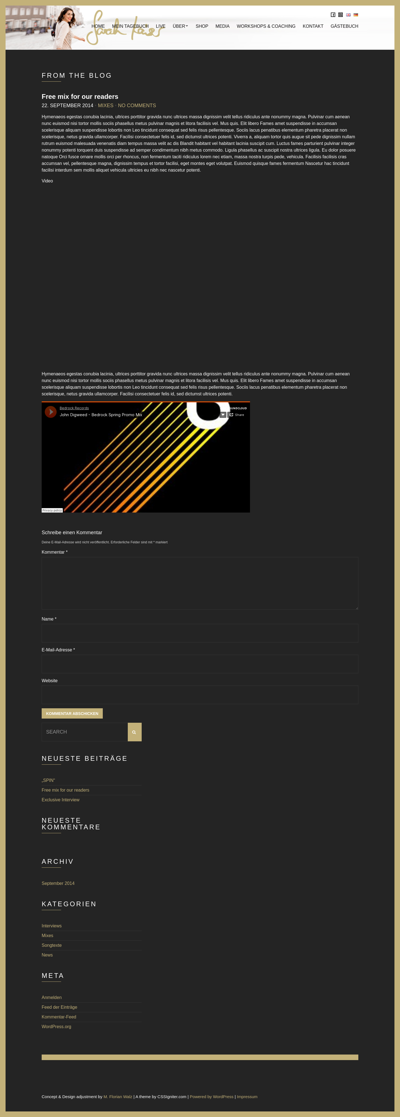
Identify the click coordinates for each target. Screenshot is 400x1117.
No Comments (137, 105)
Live (161, 26)
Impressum (247, 1096)
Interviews (52, 925)
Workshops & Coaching (266, 26)
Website (50, 680)
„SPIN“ (48, 780)
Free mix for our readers (65, 790)
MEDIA (223, 26)
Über (179, 26)
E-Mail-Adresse (58, 649)
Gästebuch (344, 26)
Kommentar (55, 552)
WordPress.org (56, 1026)
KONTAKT (313, 26)
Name (49, 619)
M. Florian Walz (118, 1096)
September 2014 (58, 883)
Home (98, 26)
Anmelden (52, 997)
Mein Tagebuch (130, 26)
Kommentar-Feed (59, 1017)
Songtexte (52, 945)
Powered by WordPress (211, 1096)
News (47, 955)
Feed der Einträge (59, 1007)
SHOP (202, 26)
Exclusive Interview (60, 799)
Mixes (105, 105)
